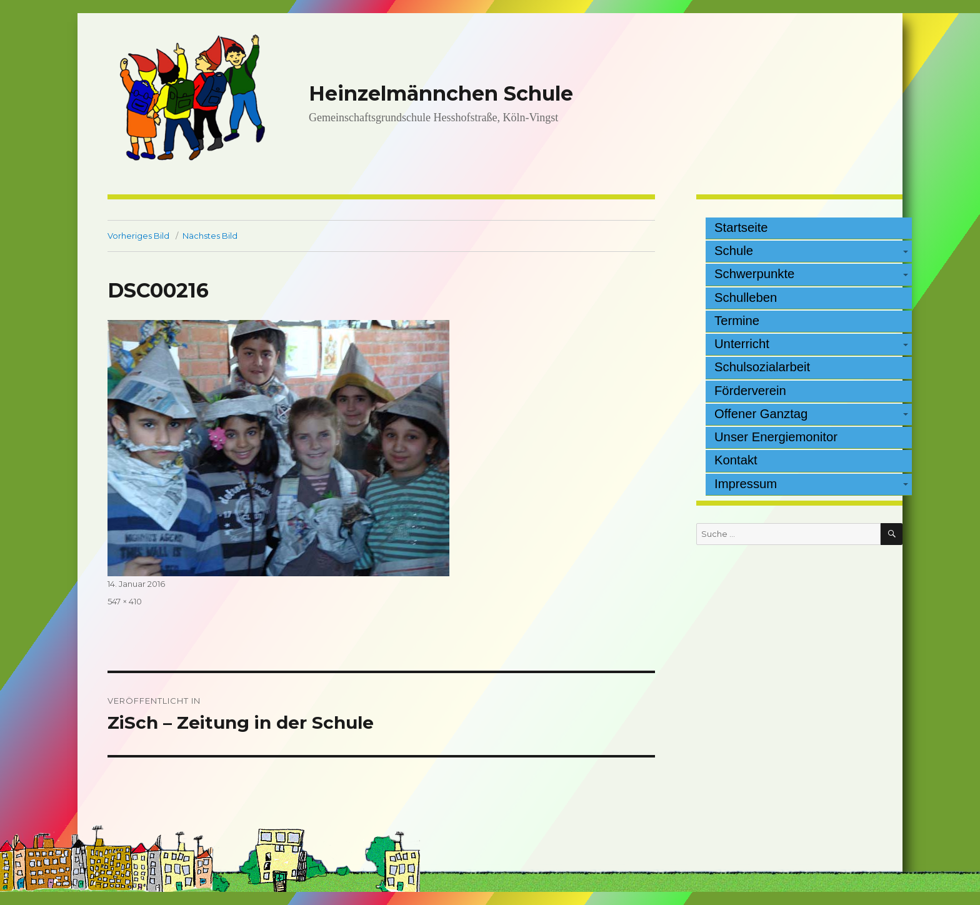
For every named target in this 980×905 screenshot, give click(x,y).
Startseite (741, 227)
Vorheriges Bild (138, 236)
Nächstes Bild (210, 236)
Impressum (745, 484)
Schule (733, 251)
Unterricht (741, 344)
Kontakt (736, 460)
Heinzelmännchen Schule (441, 93)
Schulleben (745, 297)
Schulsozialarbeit (762, 367)
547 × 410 (125, 601)
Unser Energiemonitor (776, 437)
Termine (736, 321)
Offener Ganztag (761, 414)
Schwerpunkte (754, 274)
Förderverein (750, 391)
